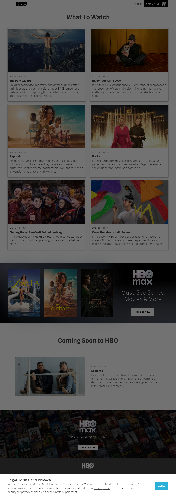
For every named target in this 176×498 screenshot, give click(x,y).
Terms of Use (92, 484)
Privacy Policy (102, 488)
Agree (161, 486)
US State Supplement (64, 492)
